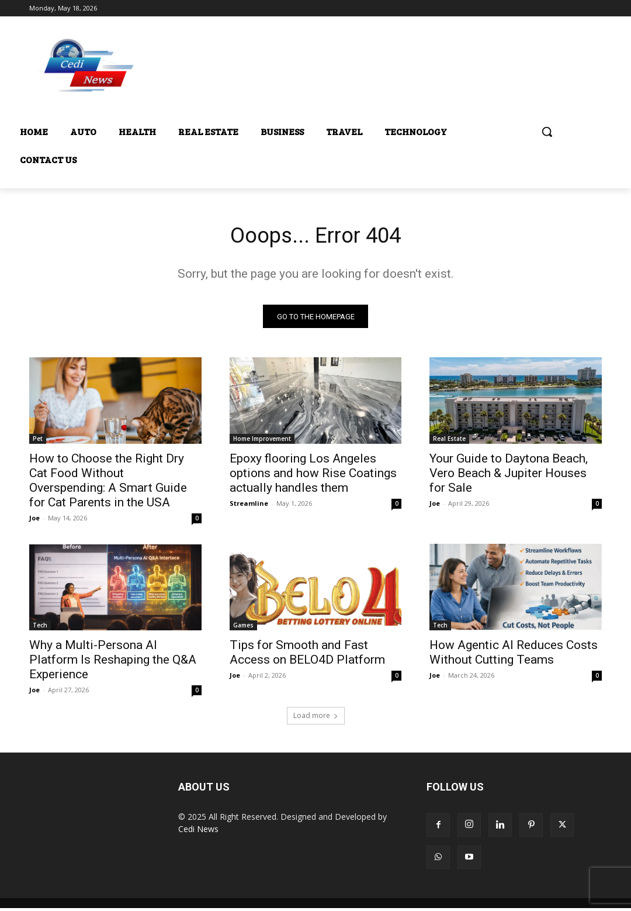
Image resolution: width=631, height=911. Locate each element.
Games (243, 628)
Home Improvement (262, 441)
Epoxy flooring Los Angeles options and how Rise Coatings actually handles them (313, 476)
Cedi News (198, 831)
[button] (547, 132)
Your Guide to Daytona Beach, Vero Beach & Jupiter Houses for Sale (508, 476)
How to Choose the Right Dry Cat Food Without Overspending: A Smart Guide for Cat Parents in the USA (108, 483)
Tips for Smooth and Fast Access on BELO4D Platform (307, 655)
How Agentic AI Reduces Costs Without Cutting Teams (513, 655)
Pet (38, 441)
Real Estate (449, 441)
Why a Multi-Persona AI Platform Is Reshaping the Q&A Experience (112, 662)
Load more (315, 718)
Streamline (249, 506)
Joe (34, 520)
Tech (40, 628)
